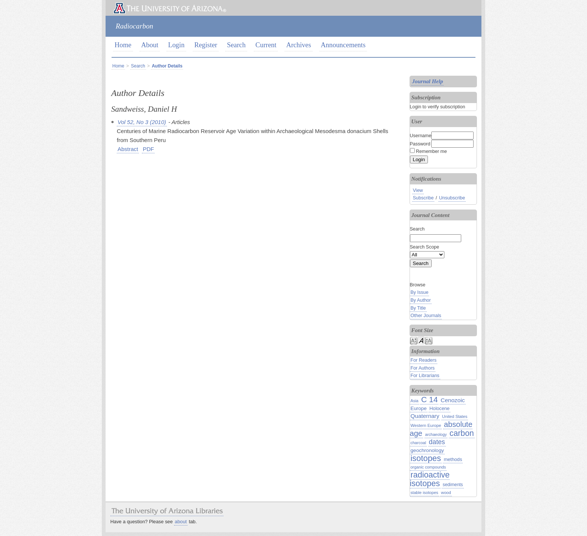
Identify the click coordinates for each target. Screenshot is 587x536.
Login (176, 45)
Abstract (128, 149)
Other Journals (426, 315)
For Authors (423, 368)
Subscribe (423, 198)
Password (420, 144)
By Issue (420, 292)
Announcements (343, 45)
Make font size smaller (413, 340)
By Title (418, 308)
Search (236, 45)
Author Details (167, 66)
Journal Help (427, 81)
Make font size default (421, 340)
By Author (421, 300)
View (418, 190)
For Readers (424, 360)
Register (205, 45)
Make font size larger (428, 340)
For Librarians (425, 375)
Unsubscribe (452, 198)
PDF (148, 149)
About (149, 45)
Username (421, 135)
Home (123, 45)
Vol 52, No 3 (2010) (142, 122)
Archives (298, 45)
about (181, 521)
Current (265, 45)
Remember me (431, 151)
